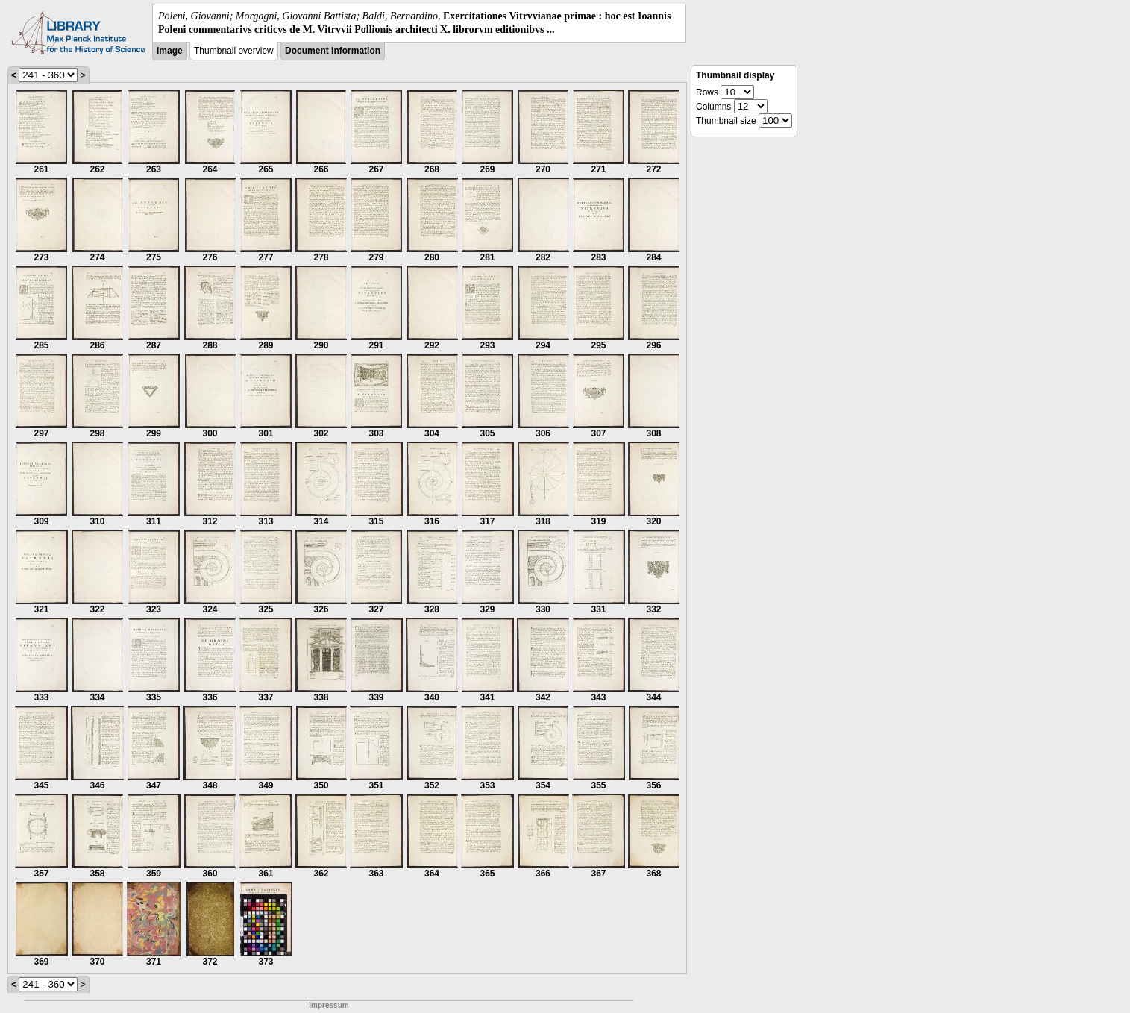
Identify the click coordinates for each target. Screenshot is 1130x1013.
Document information (332, 51)
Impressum (328, 1005)
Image (170, 51)
